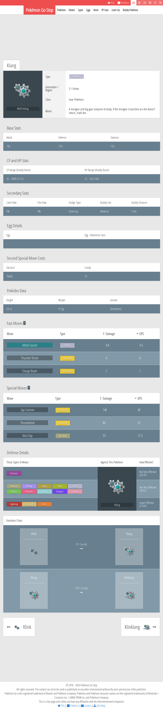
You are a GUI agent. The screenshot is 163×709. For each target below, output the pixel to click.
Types (80, 10)
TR (160, 3)
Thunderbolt (27, 422)
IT (155, 3)
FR (150, 3)
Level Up (116, 10)
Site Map (99, 706)
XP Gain (104, 10)
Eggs (88, 10)
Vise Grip (27, 435)
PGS (61, 706)
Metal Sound (29, 345)
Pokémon (61, 10)
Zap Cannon (27, 409)
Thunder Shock (29, 357)
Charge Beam (29, 370)
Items (95, 10)
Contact (86, 706)
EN (133, 3)
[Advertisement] (81, 37)
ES (145, 3)
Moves (72, 10)
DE (139, 3)
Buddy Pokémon (130, 10)
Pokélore (73, 706)
